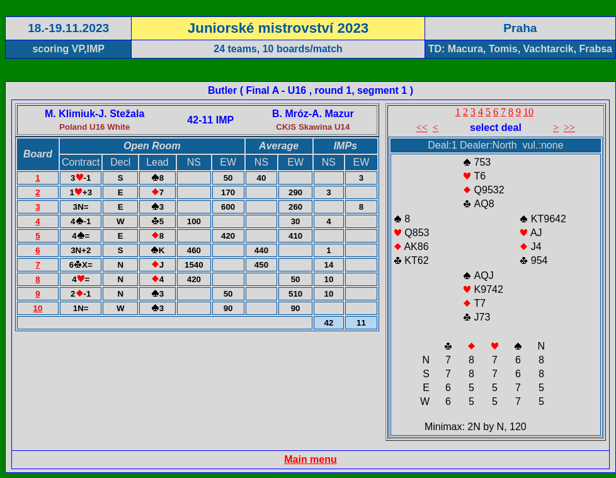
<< (422, 127)
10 (38, 308)
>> (569, 127)
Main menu (310, 459)
